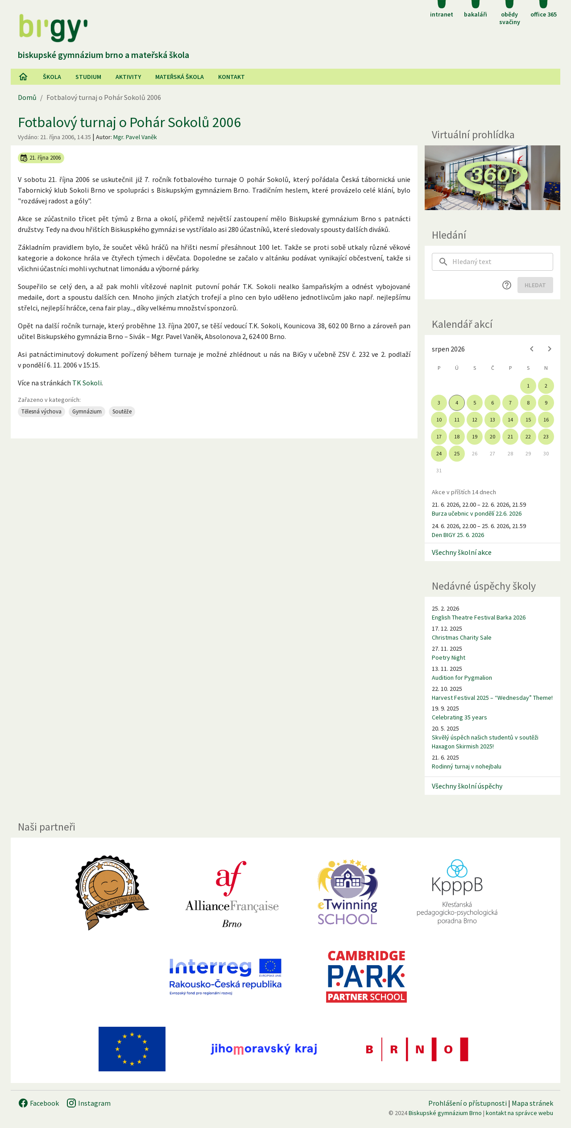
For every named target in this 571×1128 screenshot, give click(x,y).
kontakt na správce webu (519, 1113)
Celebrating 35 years (459, 717)
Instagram (88, 1103)
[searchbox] (502, 262)
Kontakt (231, 77)
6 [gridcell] (492, 402)
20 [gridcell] (492, 436)
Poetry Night (448, 657)
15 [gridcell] (528, 419)
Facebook (38, 1103)
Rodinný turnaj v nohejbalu (466, 766)
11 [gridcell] (456, 419)
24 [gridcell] (439, 453)
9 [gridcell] (546, 402)
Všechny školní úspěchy (467, 785)
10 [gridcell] (439, 419)
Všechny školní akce (462, 552)
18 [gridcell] (456, 436)
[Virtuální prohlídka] (492, 177)
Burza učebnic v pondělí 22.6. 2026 (476, 513)
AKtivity (128, 77)
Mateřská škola (179, 77)
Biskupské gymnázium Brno (445, 1113)
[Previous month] (532, 349)
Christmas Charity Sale (462, 637)
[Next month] (550, 349)
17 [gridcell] (439, 436)
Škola (52, 77)
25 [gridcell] (456, 453)
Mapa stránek (532, 1103)
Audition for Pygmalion (462, 677)
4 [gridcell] (456, 402)
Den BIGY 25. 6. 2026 (458, 535)
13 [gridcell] (492, 419)
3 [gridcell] (439, 402)
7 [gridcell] (510, 402)
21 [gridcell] (510, 436)
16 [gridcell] (546, 419)
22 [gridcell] (528, 436)
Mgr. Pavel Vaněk (135, 137)
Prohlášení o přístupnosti (467, 1103)
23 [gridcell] (546, 436)
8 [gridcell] (528, 402)
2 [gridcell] (546, 385)
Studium (88, 77)
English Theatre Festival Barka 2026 (478, 617)
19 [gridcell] (474, 436)
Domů (27, 97)
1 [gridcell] (528, 385)
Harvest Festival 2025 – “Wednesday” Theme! (492, 698)
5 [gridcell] (474, 402)
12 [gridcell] (474, 419)
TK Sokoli (87, 382)
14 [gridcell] (510, 419)
